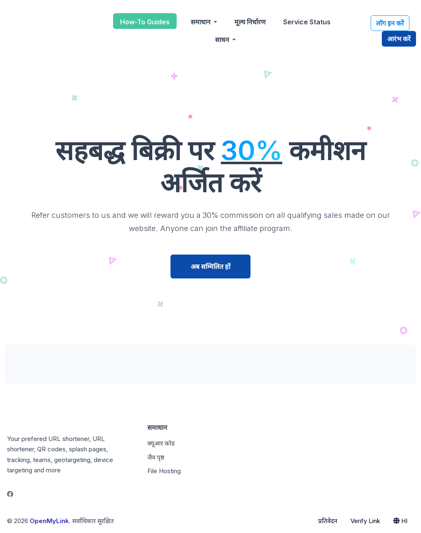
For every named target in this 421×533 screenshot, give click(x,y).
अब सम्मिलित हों (210, 266)
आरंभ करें (399, 39)
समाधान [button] (201, 22)
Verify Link (365, 521)
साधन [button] (223, 39)
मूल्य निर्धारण (250, 22)
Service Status (307, 22)
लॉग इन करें (390, 23)
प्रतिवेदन (327, 521)
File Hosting (164, 471)
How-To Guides (145, 22)
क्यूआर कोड (161, 443)
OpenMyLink (49, 521)
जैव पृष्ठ (155, 457)
